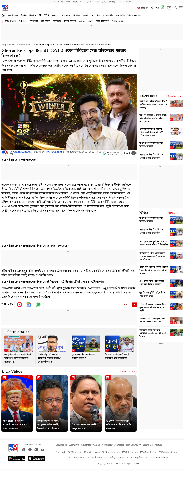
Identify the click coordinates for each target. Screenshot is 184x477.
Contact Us (61, 445)
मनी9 (120, 1)
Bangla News (7, 44)
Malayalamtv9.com (119, 457)
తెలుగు (75, 1)
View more (128, 371)
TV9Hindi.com (75, 452)
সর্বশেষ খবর (13, 15)
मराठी (82, 1)
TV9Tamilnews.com (97, 457)
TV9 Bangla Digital (20, 152)
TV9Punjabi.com (76, 457)
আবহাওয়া (57, 21)
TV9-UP (127, 1)
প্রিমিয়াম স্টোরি (134, 15)
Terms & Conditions (153, 445)
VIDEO (22, 21)
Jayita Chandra (55, 152)
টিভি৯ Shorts (10, 21)
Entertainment (24, 44)
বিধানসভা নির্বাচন (28, 15)
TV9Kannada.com (111, 452)
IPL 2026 (44, 15)
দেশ (92, 15)
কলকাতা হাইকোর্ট (70, 21)
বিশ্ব (98, 15)
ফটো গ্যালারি (45, 21)
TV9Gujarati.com (168, 452)
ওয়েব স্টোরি (33, 21)
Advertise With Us (90, 445)
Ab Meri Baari (86, 21)
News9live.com (92, 452)
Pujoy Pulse (117, 21)
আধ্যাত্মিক (120, 15)
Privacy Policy (133, 445)
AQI (157, 8)
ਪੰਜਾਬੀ (97, 1)
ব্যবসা (85, 15)
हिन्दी (54, 1)
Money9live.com (139, 457)
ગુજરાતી (89, 1)
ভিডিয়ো (144, 212)
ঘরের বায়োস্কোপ (102, 21)
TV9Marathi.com (148, 452)
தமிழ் (104, 1)
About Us (74, 445)
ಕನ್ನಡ (68, 1)
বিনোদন (76, 15)
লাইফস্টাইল (108, 15)
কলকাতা (55, 15)
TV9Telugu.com (130, 452)
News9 (61, 1)
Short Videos (11, 371)
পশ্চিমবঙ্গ (66, 15)
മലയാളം (112, 1)
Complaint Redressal (113, 445)
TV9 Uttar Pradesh (159, 457)
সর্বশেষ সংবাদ (148, 96)
